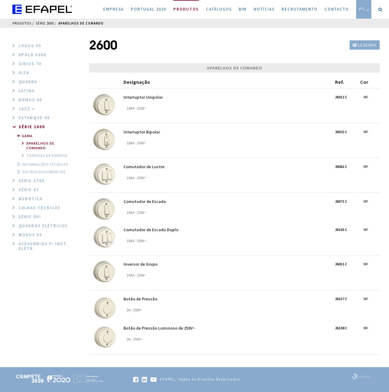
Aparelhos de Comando (81, 23)
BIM (243, 9)
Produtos (186, 6)
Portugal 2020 (148, 9)
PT (364, 9)
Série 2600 (45, 23)
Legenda (365, 45)
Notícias (264, 9)
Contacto (337, 9)
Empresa (113, 9)
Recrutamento (300, 9)
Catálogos (219, 9)
